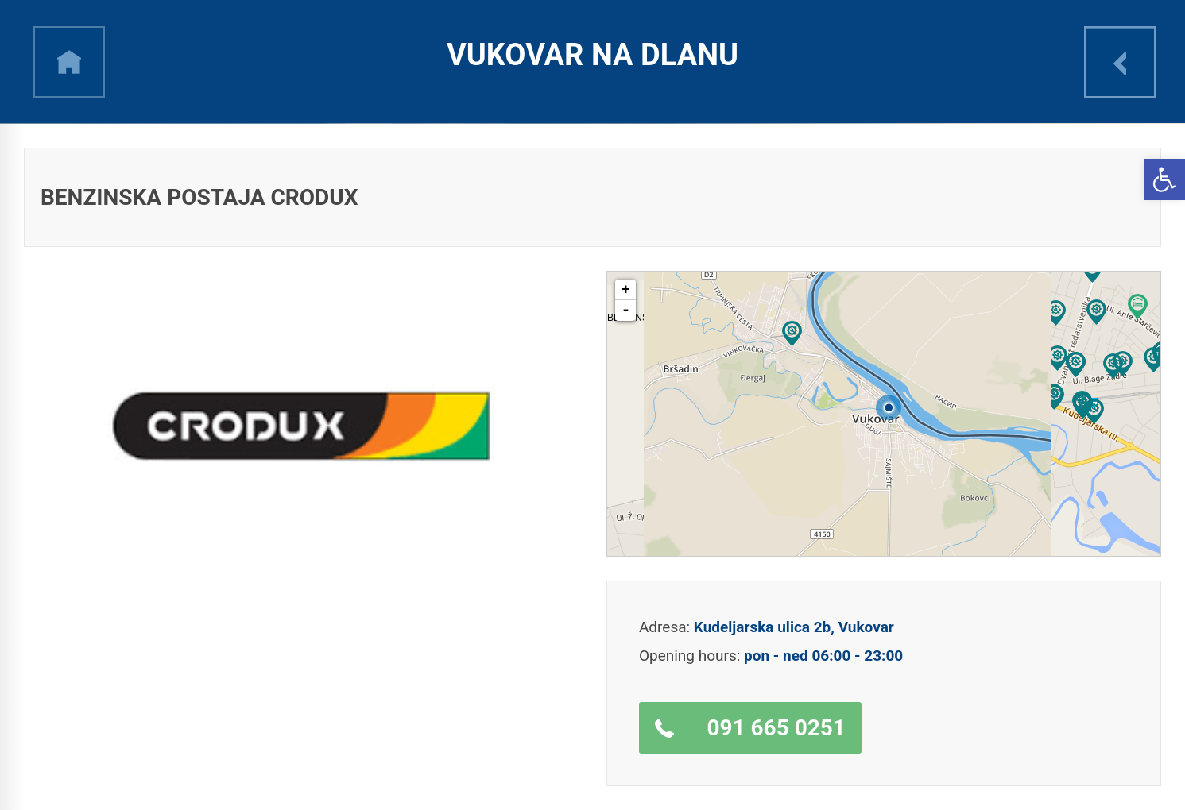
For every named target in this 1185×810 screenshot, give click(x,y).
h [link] (69, 62)
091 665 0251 (776, 728)
